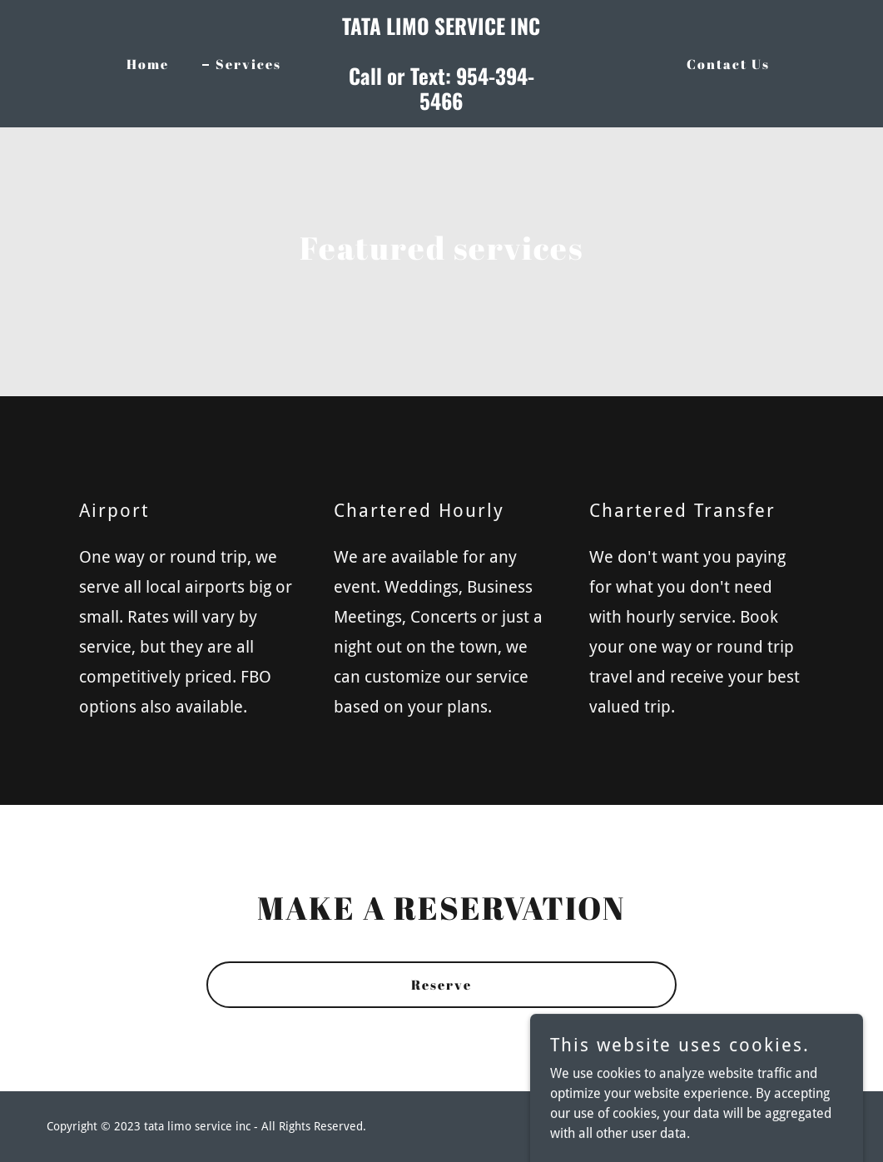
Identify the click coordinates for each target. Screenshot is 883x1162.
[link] (441, 105)
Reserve (441, 985)
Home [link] (147, 64)
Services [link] (248, 64)
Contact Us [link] (728, 64)
